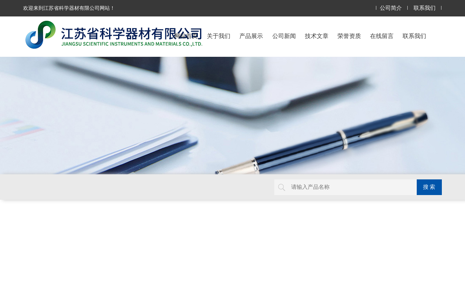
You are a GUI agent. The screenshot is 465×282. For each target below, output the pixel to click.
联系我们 (425, 8)
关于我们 (218, 36)
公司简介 (391, 8)
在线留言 (382, 36)
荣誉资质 (349, 36)
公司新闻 (284, 36)
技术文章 (316, 36)
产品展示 (251, 36)
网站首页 (186, 36)
